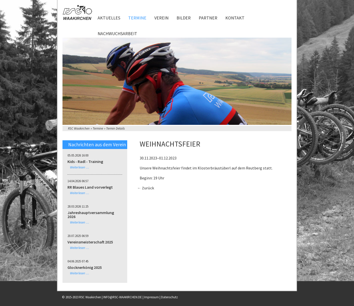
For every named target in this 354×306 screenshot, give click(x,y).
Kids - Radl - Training (85, 161)
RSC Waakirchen (79, 128)
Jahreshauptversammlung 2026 (90, 214)
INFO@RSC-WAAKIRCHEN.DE (122, 297)
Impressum (151, 297)
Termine (137, 18)
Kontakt (234, 18)
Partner (208, 18)
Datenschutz (169, 297)
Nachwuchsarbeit (117, 33)
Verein (161, 18)
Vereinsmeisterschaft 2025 (90, 241)
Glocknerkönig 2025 (84, 267)
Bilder (184, 18)
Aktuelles (109, 18)
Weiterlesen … (79, 167)
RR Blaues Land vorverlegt (90, 187)
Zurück (148, 187)
